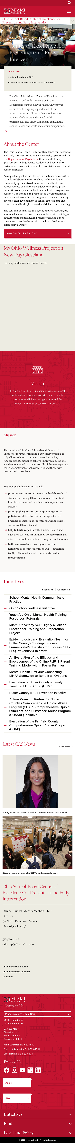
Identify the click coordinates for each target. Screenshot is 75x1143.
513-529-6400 (25, 1053)
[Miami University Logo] (14, 11)
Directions (8, 976)
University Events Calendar (16, 971)
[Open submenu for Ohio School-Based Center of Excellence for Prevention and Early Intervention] (72, 20)
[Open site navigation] (69, 11)
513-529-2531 (32, 1049)
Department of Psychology (23, 159)
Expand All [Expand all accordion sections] (47, 589)
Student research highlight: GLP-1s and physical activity (30, 873)
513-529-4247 (11, 939)
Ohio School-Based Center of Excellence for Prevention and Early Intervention (31, 20)
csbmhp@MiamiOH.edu (18, 944)
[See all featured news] (65, 747)
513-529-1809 (27, 1044)
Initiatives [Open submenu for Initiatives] (13, 1114)
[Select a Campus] (37, 1014)
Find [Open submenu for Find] (8, 1123)
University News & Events (15, 966)
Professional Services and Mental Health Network (32, 82)
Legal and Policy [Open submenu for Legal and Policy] (19, 1133)
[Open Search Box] (69, 3)
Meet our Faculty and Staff (20, 77)
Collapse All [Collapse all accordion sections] (63, 589)
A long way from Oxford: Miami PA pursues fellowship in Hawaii (35, 812)
